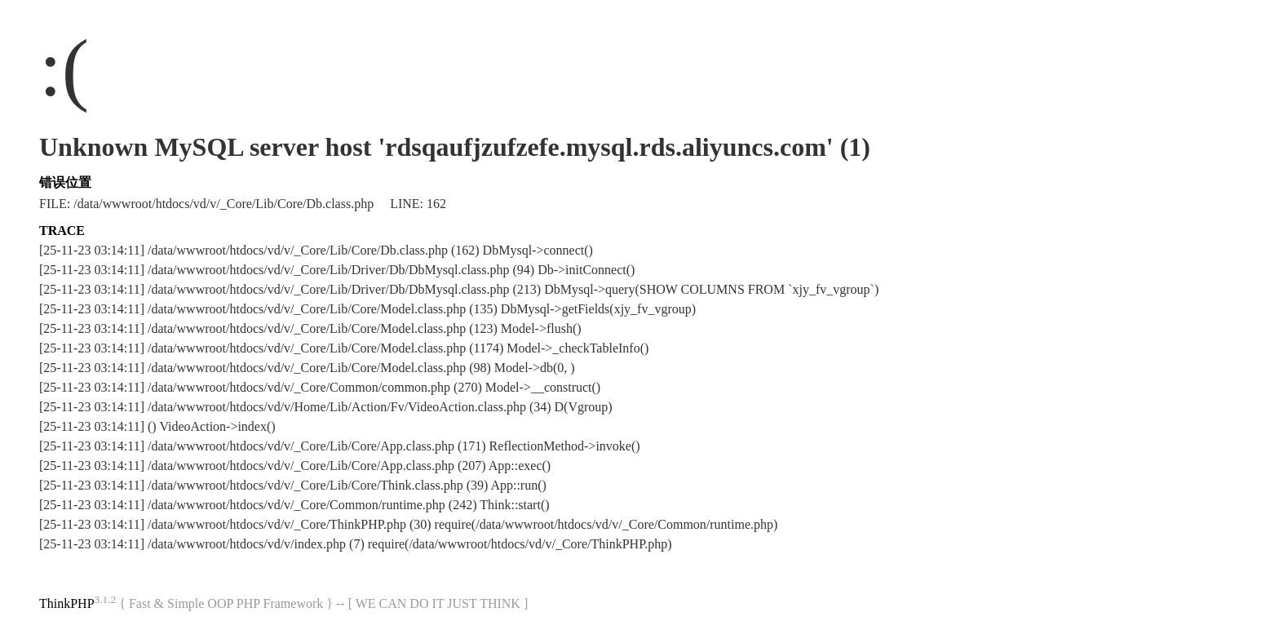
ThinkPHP (67, 603)
